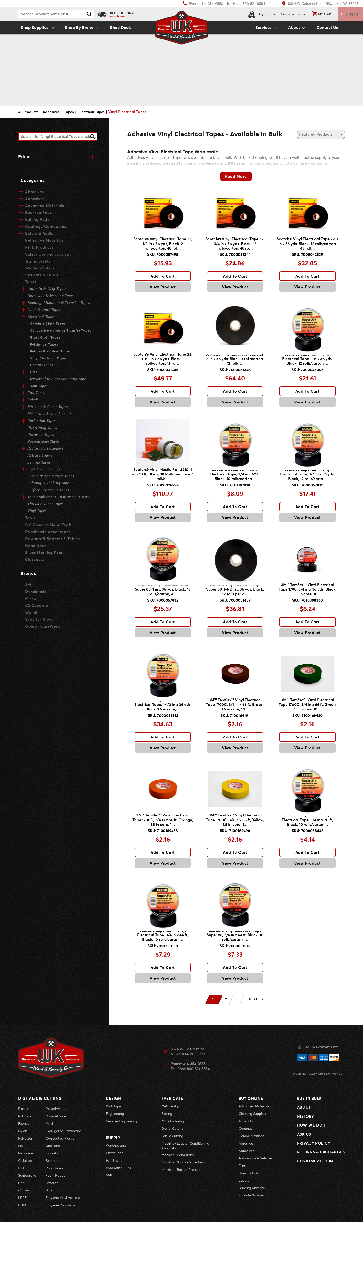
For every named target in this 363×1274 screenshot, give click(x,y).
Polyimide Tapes (43, 346)
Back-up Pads (38, 214)
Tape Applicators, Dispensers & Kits (58, 499)
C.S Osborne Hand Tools (48, 527)
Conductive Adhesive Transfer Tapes (60, 333)
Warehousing (116, 1195)
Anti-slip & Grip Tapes (46, 291)
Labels (33, 402)
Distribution (114, 1202)
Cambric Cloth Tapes (47, 326)
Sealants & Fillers (41, 277)
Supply (113, 1187)
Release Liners (39, 458)
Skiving (167, 1165)
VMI (109, 1224)
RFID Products (38, 249)
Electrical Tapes (96, 114)
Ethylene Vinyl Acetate (63, 1249)
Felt (21, 1197)
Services (254, 29)
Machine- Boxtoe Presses (181, 1221)
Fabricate (172, 1149)
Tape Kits (246, 1172)
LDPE (22, 1249)
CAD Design (171, 1158)
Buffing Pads (37, 221)
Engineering (115, 1165)
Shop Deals (128, 29)
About (291, 29)
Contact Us (331, 29)
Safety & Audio (39, 235)
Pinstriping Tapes (42, 430)
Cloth (22, 1219)
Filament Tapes (40, 367)
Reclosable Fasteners (45, 451)
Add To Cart (163, 285)
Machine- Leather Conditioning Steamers (185, 1197)
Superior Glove (39, 621)
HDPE (22, 1256)
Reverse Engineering (121, 1172)
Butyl (49, 1242)
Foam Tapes (37, 388)
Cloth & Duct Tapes (44, 312)
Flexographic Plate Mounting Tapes (57, 381)
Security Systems (251, 1247)
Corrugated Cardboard (63, 1182)
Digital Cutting (172, 1180)
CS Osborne (36, 607)
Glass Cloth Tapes (45, 339)
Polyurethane (56, 1167)
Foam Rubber (56, 1227)
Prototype (113, 1158)
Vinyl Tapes (37, 513)
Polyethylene (55, 1160)
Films (32, 374)
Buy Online (251, 1149)
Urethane (53, 1197)
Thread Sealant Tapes (45, 506)
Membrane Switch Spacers (49, 416)
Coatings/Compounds (46, 228)
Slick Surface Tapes (43, 471)
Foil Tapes (36, 395)
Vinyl (49, 1175)
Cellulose (25, 1212)
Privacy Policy (313, 1204)
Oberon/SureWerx (42, 628)
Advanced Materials (44, 207)
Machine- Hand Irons (178, 1206)
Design (113, 1149)
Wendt (31, 614)
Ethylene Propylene (60, 1256)
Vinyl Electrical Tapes (47, 360)
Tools (30, 520)
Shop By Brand (81, 29)
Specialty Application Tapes (50, 478)
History (305, 1171)
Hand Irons (35, 547)
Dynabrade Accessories (47, 533)
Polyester (25, 1190)
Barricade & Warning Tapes (51, 298)
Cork (21, 1234)
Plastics (23, 1160)
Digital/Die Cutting (40, 1149)
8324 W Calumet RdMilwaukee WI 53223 (188, 1104)
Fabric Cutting (172, 1187)
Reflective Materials (44, 242)
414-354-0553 (194, 1116)
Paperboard (55, 1219)
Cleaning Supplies (252, 1165)
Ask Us (304, 1193)
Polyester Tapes (40, 437)
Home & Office (250, 1224)
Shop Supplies (30, 29)
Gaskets (52, 1204)
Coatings (245, 1180)
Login (293, 14)
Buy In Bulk (261, 14)
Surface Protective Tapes (48, 492)
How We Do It (312, 1182)
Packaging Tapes (41, 423)
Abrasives (34, 193)
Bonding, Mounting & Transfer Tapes (58, 305)
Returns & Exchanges (321, 1215)
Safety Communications (47, 256)
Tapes (72, 114)
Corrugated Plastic (60, 1190)
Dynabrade (36, 593)
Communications (251, 1187)
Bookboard (54, 1212)
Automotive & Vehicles (255, 1209)
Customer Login (315, 1226)
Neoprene (26, 1204)
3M (28, 586)
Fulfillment (114, 1209)
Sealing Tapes (39, 465)
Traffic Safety (37, 263)
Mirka (30, 600)
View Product (163, 296)
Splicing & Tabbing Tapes (49, 485)
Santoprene (27, 1227)
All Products (29, 114)
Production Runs (118, 1217)
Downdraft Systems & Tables (52, 540)
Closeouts (34, 561)
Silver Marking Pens (43, 554)
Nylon (22, 1182)
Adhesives (53, 114)
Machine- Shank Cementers (183, 1214)
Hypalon (52, 1234)
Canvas (23, 1242)
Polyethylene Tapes (43, 444)
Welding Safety (39, 270)
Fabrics (23, 1175)
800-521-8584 (198, 1121)
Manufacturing (173, 1172)
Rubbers (24, 1167)
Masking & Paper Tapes (47, 409)
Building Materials (252, 1239)
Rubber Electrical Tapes (49, 353)
